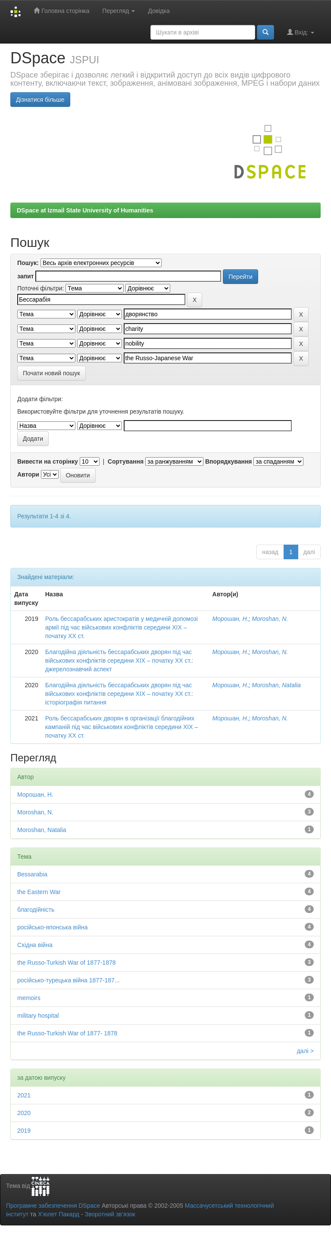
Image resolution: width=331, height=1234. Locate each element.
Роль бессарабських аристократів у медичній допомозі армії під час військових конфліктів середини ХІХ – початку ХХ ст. (121, 627)
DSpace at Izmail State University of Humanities (85, 210)
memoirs (29, 997)
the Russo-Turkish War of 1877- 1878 (67, 1033)
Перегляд (118, 10)
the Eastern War (39, 891)
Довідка (158, 10)
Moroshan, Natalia (276, 685)
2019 (24, 1130)
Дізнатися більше (40, 99)
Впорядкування (228, 461)
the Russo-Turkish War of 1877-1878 (66, 962)
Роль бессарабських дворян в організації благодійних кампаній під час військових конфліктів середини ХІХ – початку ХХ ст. (121, 727)
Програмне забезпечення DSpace (53, 1205)
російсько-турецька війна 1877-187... (68, 980)
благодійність (35, 909)
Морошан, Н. (230, 618)
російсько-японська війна (52, 927)
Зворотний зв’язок (109, 1214)
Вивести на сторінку (47, 461)
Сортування (126, 461)
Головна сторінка (61, 10)
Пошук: (28, 262)
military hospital (38, 1015)
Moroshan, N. (270, 618)
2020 (24, 1112)
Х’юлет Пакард (58, 1214)
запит (25, 276)
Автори (28, 474)
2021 (24, 1095)
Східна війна (35, 944)
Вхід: (300, 32)
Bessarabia (32, 874)
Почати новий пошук (51, 373)
